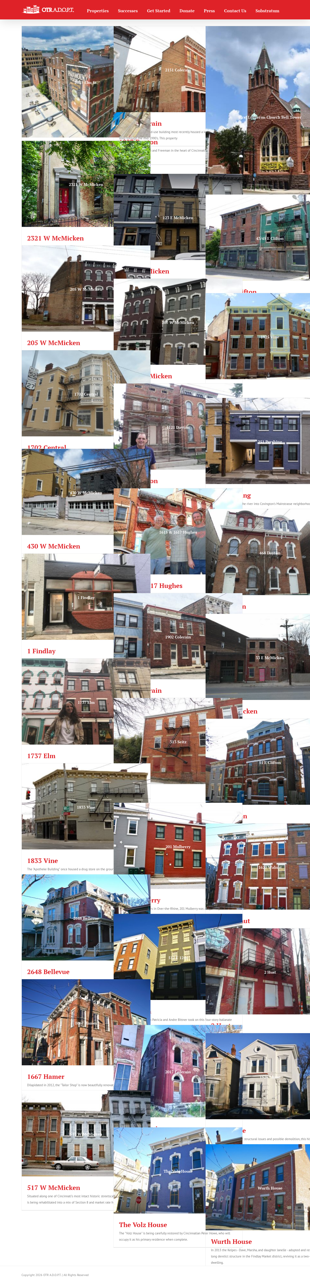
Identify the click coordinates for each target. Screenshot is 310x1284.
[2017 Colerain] (178, 1071)
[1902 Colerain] (178, 636)
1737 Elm (41, 755)
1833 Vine (42, 860)
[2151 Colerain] (178, 69)
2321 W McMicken (55, 238)
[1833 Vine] (86, 806)
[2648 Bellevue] (86, 917)
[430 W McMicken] (86, 492)
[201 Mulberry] (178, 846)
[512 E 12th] (178, 957)
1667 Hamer (45, 1076)
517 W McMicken (53, 1187)
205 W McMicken (53, 342)
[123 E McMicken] (178, 217)
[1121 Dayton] (178, 426)
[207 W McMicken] (178, 322)
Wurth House (231, 1241)
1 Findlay (41, 651)
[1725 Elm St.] (86, 81)
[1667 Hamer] (86, 1022)
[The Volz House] (178, 1170)
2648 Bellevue (48, 971)
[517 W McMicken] (86, 1133)
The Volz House (143, 1224)
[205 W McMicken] (86, 288)
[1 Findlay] (86, 597)
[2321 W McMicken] (86, 184)
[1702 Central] (86, 393)
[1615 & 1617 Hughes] (178, 531)
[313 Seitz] (178, 741)
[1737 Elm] (86, 702)
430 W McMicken (53, 546)
